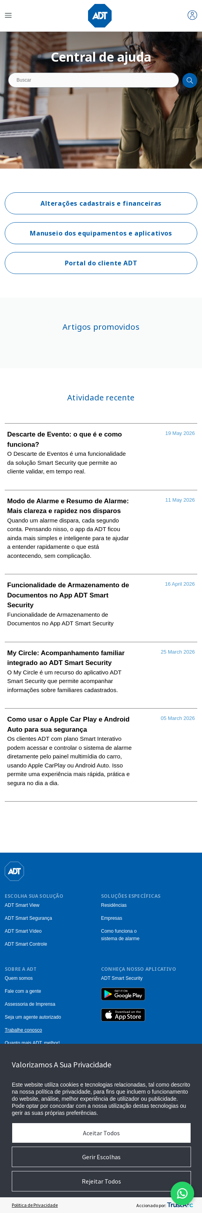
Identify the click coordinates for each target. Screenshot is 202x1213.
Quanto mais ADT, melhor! (32, 1043)
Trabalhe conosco (23, 1030)
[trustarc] (180, 1205)
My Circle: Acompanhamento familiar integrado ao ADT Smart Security (66, 658)
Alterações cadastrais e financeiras (101, 203)
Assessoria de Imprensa (30, 1004)
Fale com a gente (23, 991)
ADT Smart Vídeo (23, 931)
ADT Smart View (22, 905)
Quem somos (19, 978)
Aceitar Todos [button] (101, 1133)
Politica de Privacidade (35, 1205)
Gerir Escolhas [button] (101, 1157)
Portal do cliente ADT (101, 263)
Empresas (111, 918)
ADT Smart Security (122, 978)
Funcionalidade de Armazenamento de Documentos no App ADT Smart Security (68, 595)
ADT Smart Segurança (28, 918)
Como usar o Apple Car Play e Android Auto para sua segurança (68, 724)
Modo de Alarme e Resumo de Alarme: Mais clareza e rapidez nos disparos (68, 506)
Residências (114, 905)
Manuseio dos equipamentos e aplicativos (101, 233)
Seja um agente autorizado (33, 1017)
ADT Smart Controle (26, 944)
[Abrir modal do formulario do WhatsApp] (182, 1193)
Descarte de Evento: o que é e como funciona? (64, 439)
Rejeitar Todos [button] (101, 1181)
